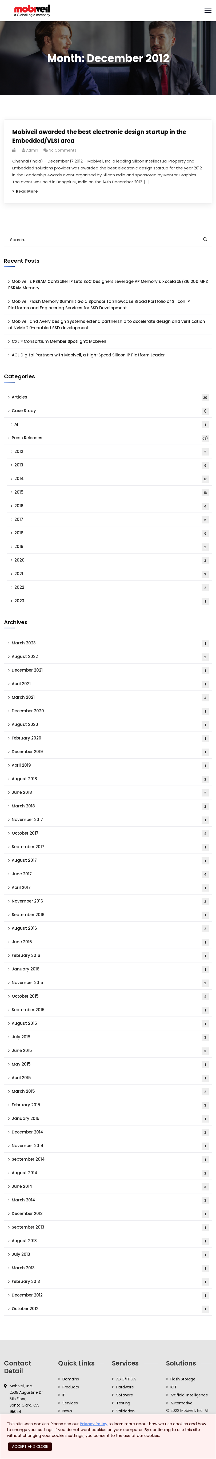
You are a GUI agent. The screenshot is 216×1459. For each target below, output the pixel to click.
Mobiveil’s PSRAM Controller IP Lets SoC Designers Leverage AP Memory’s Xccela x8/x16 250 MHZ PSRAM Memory (108, 285)
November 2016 (110, 901)
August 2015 (110, 1023)
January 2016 (110, 969)
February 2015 (110, 1105)
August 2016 (110, 928)
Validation (125, 1411)
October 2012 (110, 1309)
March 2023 (110, 643)
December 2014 (110, 1132)
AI (111, 424)
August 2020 (110, 725)
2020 (111, 560)
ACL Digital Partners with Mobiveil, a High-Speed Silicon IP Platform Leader (88, 355)
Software (124, 1395)
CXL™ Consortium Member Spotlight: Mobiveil (59, 341)
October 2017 (110, 833)
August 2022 (110, 657)
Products (70, 1387)
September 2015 (110, 1010)
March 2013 (110, 1268)
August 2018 (110, 779)
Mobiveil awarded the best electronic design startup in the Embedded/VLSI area (99, 136)
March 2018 (110, 806)
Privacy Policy (93, 1424)
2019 (111, 547)
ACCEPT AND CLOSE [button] (30, 1446)
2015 (111, 492)
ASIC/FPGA (126, 1379)
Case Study (110, 411)
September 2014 (110, 1159)
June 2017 (110, 874)
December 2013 (110, 1214)
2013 (111, 465)
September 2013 (110, 1227)
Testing (123, 1403)
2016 (111, 506)
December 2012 (110, 1295)
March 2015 (110, 1091)
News (67, 1411)
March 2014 (110, 1200)
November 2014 (110, 1146)
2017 (111, 519)
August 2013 (110, 1241)
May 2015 (110, 1064)
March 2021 (110, 697)
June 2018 (110, 792)
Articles (110, 397)
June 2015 (110, 1051)
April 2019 (110, 765)
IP (63, 1395)
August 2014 (110, 1173)
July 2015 (110, 1037)
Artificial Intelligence (189, 1395)
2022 (111, 587)
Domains (70, 1379)
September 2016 (110, 915)
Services (70, 1403)
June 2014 (110, 1186)
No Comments (62, 150)
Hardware (125, 1387)
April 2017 (110, 888)
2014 (111, 479)
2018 (111, 533)
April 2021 (110, 684)
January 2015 (110, 1119)
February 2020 (110, 738)
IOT (173, 1387)
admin (32, 150)
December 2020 (110, 711)
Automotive (181, 1403)
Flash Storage (182, 1379)
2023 (111, 601)
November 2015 (110, 983)
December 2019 (110, 752)
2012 (111, 452)
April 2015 (110, 1078)
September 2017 (110, 847)
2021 (111, 574)
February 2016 (110, 956)
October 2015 (110, 996)
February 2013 (110, 1282)
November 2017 (110, 820)
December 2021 (110, 670)
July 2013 (110, 1254)
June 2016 (110, 942)
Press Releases (110, 438)
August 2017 (110, 860)
